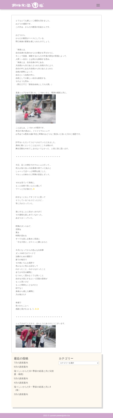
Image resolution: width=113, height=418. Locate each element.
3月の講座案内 (21, 394)
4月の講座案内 (21, 383)
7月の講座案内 (21, 363)
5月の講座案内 (21, 378)
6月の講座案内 (21, 367)
